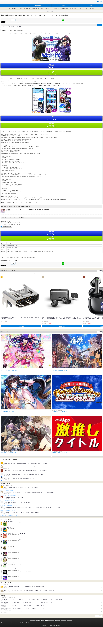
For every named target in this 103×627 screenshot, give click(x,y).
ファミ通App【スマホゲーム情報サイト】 (17, 8)
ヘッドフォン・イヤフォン (7, 273)
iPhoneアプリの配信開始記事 (46, 8)
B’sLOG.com (69, 620)
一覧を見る (100, 270)
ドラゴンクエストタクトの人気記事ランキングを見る (10, 515)
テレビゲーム (34, 273)
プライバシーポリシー (49, 620)
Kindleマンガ (17, 273)
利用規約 (38, 620)
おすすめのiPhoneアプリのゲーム (32, 8)
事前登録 (47, 11)
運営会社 (42, 620)
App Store (51, 66)
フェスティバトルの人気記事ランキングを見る (9, 505)
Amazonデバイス (26, 273)
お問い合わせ (32, 620)
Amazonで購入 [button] (21, 326)
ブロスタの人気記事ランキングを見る (7, 500)
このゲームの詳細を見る (7, 226)
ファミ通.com (63, 620)
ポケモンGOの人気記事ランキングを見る (8, 510)
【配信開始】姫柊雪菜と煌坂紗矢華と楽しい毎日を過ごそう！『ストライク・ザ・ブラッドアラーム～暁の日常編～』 (75, 8)
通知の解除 (57, 620)
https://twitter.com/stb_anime (12, 247)
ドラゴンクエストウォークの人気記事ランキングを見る (10, 495)
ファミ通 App (5, 2)
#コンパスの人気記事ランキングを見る (7, 490)
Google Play (51, 73)
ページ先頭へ (99, 615)
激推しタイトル (54, 11)
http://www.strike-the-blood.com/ (12, 245)
